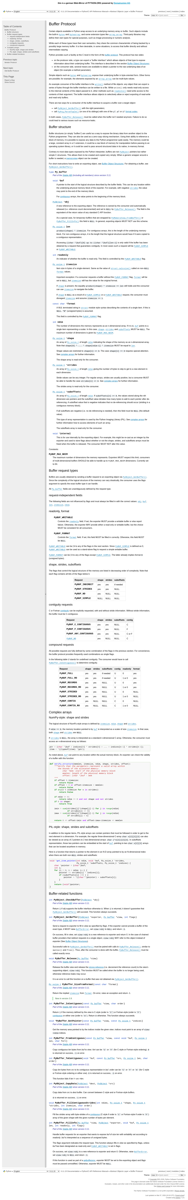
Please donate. (180, 1191)
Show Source (10, 82)
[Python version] (54, 11)
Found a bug (179, 1195)
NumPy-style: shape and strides (21, 50)
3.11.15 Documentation (70, 11)
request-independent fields (20, 36)
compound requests (17, 45)
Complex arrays (13, 47)
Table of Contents (12, 26)
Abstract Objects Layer (119, 11)
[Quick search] (169, 15)
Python (9, 11)
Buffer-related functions (16, 54)
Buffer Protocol (136, 11)
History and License (163, 1186)
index (182, 11)
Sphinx (178, 1198)
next (168, 11)
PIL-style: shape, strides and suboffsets (24, 52)
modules (175, 11)
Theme (151, 15)
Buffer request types (14, 34)
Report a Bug (10, 80)
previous (161, 11)
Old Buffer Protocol (12, 71)
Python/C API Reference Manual (95, 11)
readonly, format (16, 39)
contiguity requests (17, 43)
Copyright (153, 1179)
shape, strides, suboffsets (19, 41)
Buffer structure (13, 32)
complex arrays (67, 354)
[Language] (31, 11)
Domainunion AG (122, 3)
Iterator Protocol (11, 62)
